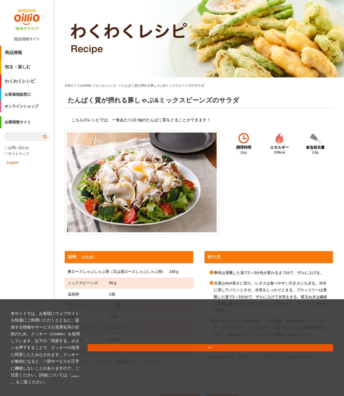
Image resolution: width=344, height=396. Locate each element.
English (12, 169)
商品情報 (13, 54)
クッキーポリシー (124, 382)
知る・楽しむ (18, 69)
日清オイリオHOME (79, 13)
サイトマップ (18, 161)
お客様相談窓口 (20, 97)
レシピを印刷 (181, 328)
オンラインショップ (24, 111)
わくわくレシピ (20, 83)
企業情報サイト (20, 130)
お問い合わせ (18, 155)
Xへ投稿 (227, 328)
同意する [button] (321, 375)
